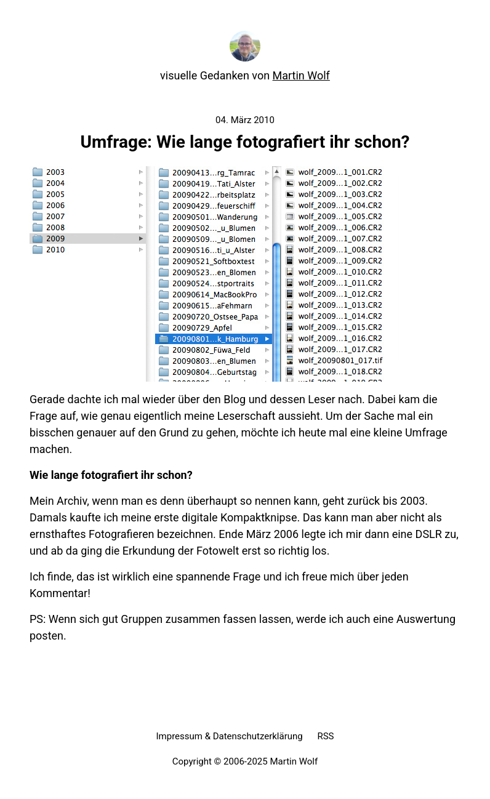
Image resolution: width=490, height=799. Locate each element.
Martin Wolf (301, 75)
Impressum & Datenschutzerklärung (229, 736)
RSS (325, 736)
